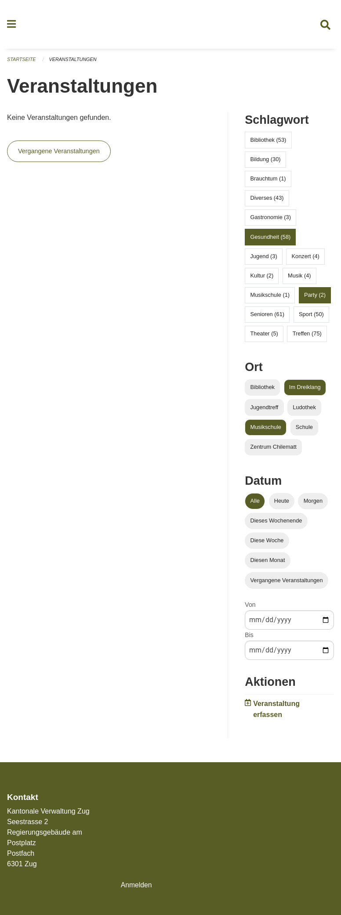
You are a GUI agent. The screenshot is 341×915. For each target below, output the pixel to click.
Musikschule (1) (270, 297)
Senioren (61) (267, 316)
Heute (281, 503)
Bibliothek (262, 389)
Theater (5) (264, 336)
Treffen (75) (307, 336)
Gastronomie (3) (270, 219)
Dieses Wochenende (276, 522)
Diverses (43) (267, 200)
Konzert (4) (305, 258)
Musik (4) (299, 277)
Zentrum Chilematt (273, 449)
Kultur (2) (262, 277)
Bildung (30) (265, 161)
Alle (255, 503)
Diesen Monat (267, 562)
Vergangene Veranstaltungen (59, 153)
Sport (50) (311, 316)
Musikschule (265, 429)
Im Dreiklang (305, 389)
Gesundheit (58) (270, 239)
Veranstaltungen (74, 61)
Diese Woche (267, 542)
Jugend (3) (263, 258)
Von (250, 606)
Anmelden (136, 885)
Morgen (313, 503)
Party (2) (315, 297)
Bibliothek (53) (268, 142)
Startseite (21, 61)
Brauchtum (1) (268, 180)
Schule (304, 429)
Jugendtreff (264, 409)
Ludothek (304, 409)
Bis (249, 637)
